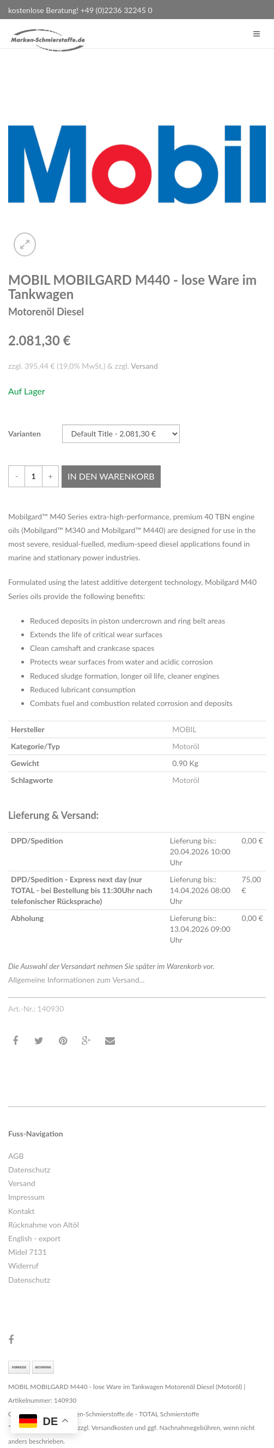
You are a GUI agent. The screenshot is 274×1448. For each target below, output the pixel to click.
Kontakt (21, 1211)
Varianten (24, 433)
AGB (16, 1155)
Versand (144, 365)
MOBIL (184, 729)
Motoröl (185, 746)
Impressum (26, 1196)
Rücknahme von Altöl (43, 1224)
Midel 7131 (27, 1251)
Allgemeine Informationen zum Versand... (76, 979)
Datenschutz (29, 1169)
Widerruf (23, 1265)
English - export (34, 1238)
